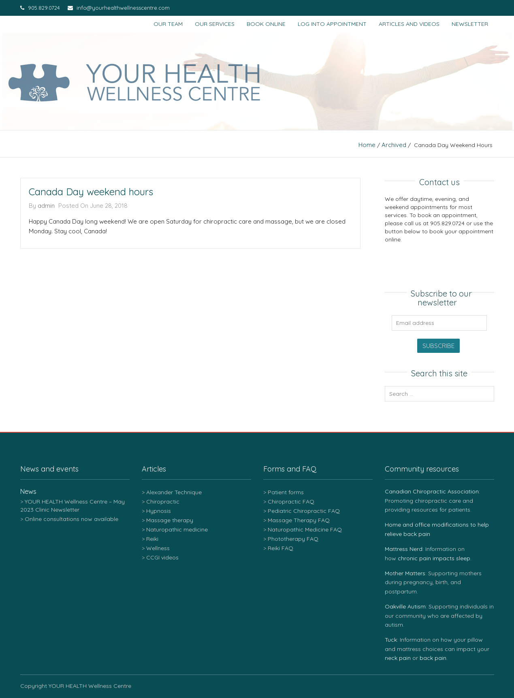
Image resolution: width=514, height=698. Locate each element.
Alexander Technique (174, 492)
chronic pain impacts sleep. (434, 558)
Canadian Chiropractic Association (432, 491)
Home (366, 145)
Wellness (158, 548)
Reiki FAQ (280, 548)
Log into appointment (332, 24)
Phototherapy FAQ (293, 538)
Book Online (266, 24)
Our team (168, 24)
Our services (215, 24)
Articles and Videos (409, 24)
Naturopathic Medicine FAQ (305, 529)
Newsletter (470, 24)
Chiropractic (162, 501)
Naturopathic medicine (177, 529)
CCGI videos (162, 557)
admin (46, 205)
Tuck (391, 639)
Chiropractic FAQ (291, 501)
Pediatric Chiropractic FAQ (304, 510)
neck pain (398, 658)
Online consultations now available (71, 519)
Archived (394, 145)
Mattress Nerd (403, 549)
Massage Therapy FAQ (299, 520)
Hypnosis (158, 510)
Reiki (152, 538)
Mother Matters (405, 573)
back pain (433, 658)
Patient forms (286, 492)
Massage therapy (169, 520)
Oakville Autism (405, 606)
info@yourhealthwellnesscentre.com (119, 7)
